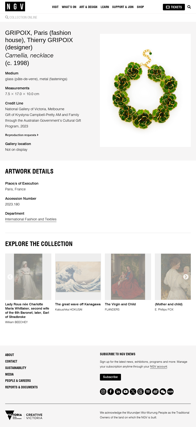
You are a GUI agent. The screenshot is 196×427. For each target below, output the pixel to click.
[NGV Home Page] (15, 6)
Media (9, 374)
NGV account (158, 366)
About (9, 355)
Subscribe (110, 377)
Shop (140, 7)
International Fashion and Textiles (30, 219)
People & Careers (18, 380)
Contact (11, 361)
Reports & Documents (21, 387)
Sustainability (15, 368)
